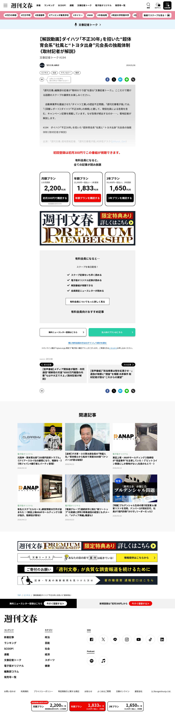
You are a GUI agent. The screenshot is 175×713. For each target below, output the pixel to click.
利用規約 (24, 691)
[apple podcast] (103, 660)
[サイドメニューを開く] (5, 5)
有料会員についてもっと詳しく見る (87, 301)
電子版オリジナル (103, 5)
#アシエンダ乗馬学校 (59, 15)
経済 (77, 72)
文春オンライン (122, 691)
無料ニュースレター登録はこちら (63, 332)
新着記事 (9, 637)
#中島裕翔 (102, 15)
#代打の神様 (10, 15)
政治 (47, 637)
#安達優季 (39, 15)
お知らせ (88, 691)
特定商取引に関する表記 (68, 691)
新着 (39, 5)
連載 (72, 5)
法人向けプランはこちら (111, 332)
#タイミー (78, 15)
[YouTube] (138, 639)
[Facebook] (91, 639)
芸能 (47, 643)
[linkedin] (162, 639)
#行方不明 (25, 15)
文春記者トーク (84, 5)
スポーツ (50, 660)
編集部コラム (11, 671)
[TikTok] (150, 639)
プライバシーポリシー (43, 691)
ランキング (49, 5)
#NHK (90, 15)
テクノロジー (66, 72)
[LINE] (115, 639)
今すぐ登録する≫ (55, 603)
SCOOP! (62, 5)
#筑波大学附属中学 (120, 15)
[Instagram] (127, 639)
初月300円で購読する (55, 198)
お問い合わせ (10, 691)
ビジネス (44, 72)
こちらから (113, 348)
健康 (47, 666)
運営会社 (138, 691)
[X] (103, 639)
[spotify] (91, 660)
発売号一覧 (120, 5)
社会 (54, 72)
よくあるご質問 (104, 691)
